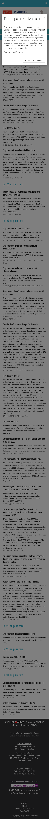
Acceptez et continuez (34, 60)
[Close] (44, 17)
